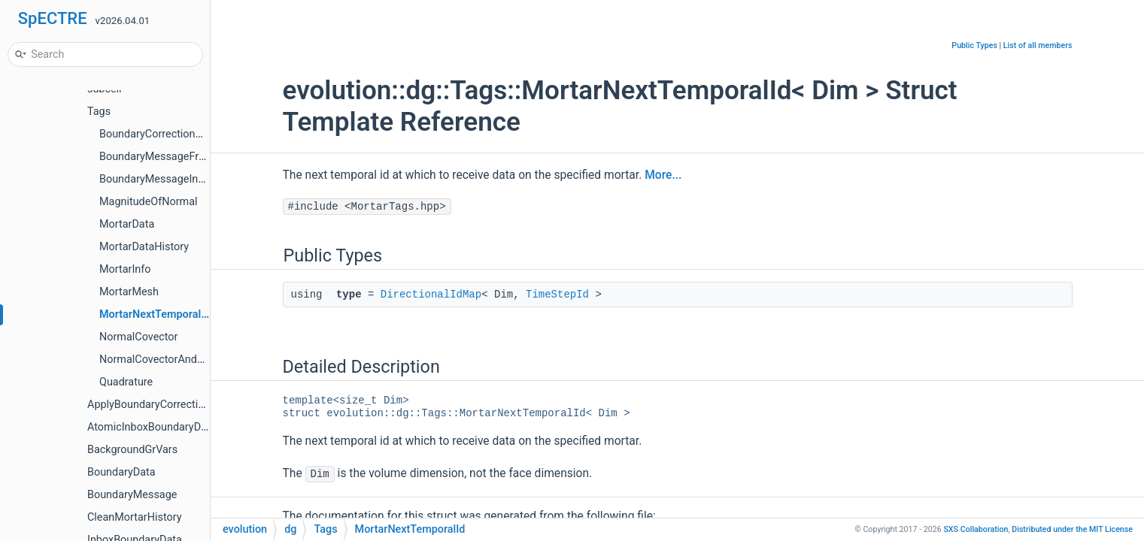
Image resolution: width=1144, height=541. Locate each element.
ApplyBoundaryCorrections (151, 404)
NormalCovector (138, 337)
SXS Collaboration (975, 529)
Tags (99, 111)
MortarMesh (129, 292)
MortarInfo (124, 269)
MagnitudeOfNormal (148, 201)
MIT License (1072, 529)
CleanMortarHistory (134, 517)
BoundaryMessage (132, 494)
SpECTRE (52, 18)
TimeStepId (557, 295)
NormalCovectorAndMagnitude (173, 359)
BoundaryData (121, 472)
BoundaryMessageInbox (157, 179)
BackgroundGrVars (132, 449)
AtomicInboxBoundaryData (151, 427)
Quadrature (126, 382)
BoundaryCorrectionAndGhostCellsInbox (196, 134)
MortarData (126, 224)
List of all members (1038, 45)
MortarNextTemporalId (154, 314)
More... (663, 175)
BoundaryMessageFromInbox (170, 156)
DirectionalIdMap (431, 295)
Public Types (974, 45)
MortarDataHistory (144, 246)
